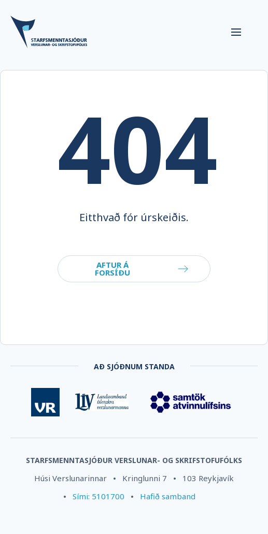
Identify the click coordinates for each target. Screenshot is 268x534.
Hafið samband (167, 496)
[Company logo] (113, 32)
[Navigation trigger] (235, 32)
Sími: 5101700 (98, 496)
